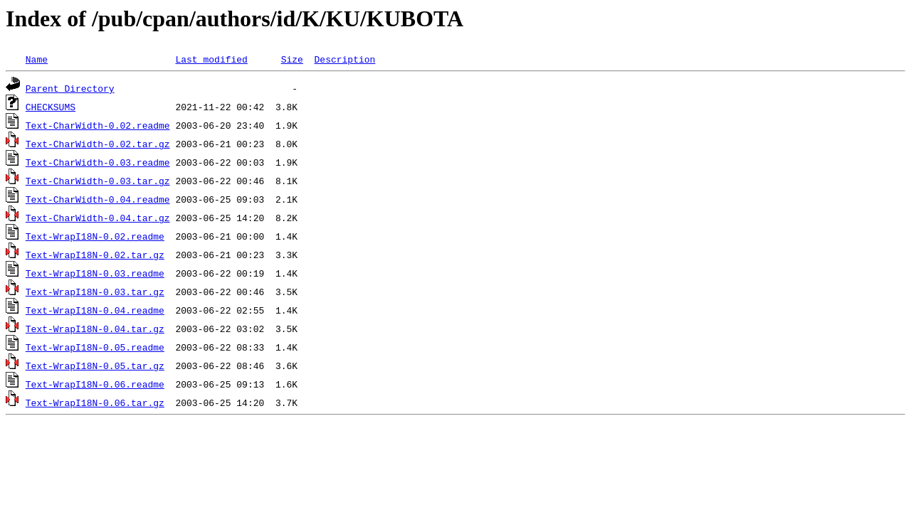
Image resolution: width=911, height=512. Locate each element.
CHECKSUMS (50, 106)
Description (344, 59)
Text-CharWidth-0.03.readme (98, 162)
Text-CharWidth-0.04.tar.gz (98, 217)
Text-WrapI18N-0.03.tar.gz (95, 291)
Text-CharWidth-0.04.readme (98, 199)
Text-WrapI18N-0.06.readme (95, 384)
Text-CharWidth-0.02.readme (98, 125)
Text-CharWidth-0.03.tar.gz (98, 180)
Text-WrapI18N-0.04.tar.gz (95, 328)
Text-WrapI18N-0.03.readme (95, 273)
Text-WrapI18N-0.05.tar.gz (95, 365)
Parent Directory (70, 88)
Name (37, 59)
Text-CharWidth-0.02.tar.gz (98, 143)
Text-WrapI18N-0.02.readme (95, 236)
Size (292, 59)
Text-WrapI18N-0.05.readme (95, 347)
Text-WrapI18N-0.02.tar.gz (95, 254)
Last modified (211, 59)
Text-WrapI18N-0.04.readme (95, 310)
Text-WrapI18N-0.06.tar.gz (95, 402)
